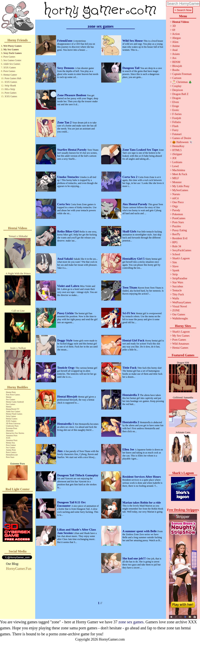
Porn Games (9, 56)
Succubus (177, 286)
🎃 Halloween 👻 (182, 142)
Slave (175, 266)
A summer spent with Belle (139, 531)
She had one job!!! (134, 558)
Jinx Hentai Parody (135, 204)
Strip (175, 274)
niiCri (175, 198)
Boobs (175, 70)
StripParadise (179, 278)
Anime (176, 45)
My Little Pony (180, 186)
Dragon (176, 98)
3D (174, 25)
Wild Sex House (132, 40)
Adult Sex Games (11, 64)
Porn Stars (10, 457)
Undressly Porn (12, 426)
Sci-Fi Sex (129, 313)
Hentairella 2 (131, 422)
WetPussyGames (181, 302)
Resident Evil (179, 238)
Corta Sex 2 (130, 177)
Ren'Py (176, 234)
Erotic (175, 110)
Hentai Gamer (10, 74)
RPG (175, 242)
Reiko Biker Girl (68, 231)
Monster (177, 182)
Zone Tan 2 (64, 122)
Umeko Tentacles (68, 177)
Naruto (176, 194)
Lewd (175, 166)
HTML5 (177, 150)
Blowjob (177, 66)
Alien (175, 41)
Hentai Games (11, 419)
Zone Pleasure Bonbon (72, 95)
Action (176, 33)
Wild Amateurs (180, 343)
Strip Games (11, 416)
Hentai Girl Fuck (133, 340)
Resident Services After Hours (141, 476)
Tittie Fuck (129, 367)
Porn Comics (11, 452)
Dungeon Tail (131, 68)
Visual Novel (179, 306)
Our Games (178, 314)
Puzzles (176, 226)
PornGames (178, 218)
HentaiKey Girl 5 (133, 258)
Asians (176, 54)
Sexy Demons (66, 68)
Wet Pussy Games (12, 45)
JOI (174, 158)
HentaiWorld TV (12, 409)
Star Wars (177, 282)
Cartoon (176, 78)
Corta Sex (64, 204)
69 (173, 29)
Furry (175, 130)
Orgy (175, 206)
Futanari (177, 134)
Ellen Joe (128, 449)
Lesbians (177, 162)
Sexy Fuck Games (12, 53)
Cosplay (176, 86)
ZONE (176, 310)
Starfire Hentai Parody (72, 149)
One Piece (178, 202)
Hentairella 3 (131, 395)
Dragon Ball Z (180, 94)
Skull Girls (129, 231)
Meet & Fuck (179, 174)
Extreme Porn (11, 428)
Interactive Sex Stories (15, 433)
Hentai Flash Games (14, 414)
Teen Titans (130, 287)
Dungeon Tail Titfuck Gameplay (77, 475)
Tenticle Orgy (66, 367)
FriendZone (65, 40)
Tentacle (177, 290)
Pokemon (177, 214)
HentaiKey (178, 146)
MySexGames (180, 190)
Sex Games (10, 399)
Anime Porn (11, 450)
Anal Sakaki (65, 258)
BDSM (176, 62)
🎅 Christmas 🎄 (182, 82)
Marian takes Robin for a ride (141, 502)
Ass (174, 58)
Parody (176, 210)
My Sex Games (11, 49)
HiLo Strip (10, 89)
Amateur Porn (11, 435)
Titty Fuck (178, 294)
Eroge (175, 106)
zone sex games (131, 622)
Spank (175, 270)
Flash (175, 126)
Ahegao (176, 37)
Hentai (8, 397)
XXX (8, 438)
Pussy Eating (179, 230)
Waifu (175, 298)
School (176, 254)
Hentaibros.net (12, 455)
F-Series (177, 114)
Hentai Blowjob (67, 396)
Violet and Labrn (68, 286)
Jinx (60, 451)
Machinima (178, 170)
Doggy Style (65, 340)
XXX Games (9, 67)
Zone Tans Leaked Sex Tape (140, 149)
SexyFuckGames (181, 250)
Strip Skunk (10, 85)
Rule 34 (176, 246)
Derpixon (177, 90)
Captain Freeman (181, 74)
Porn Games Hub (13, 78)
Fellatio (176, 122)
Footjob (176, 118)
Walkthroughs (180, 318)
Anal (175, 49)
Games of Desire (181, 138)
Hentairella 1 (66, 423)
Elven (175, 102)
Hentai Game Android (15, 402)
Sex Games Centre (12, 60)
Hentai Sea (10, 443)
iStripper (177, 154)
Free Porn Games (13, 395)
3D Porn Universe (13, 423)
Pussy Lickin (65, 313)
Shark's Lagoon (181, 258)
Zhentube (10, 431)
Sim (174, 262)
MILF (175, 178)
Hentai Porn (11, 392)
